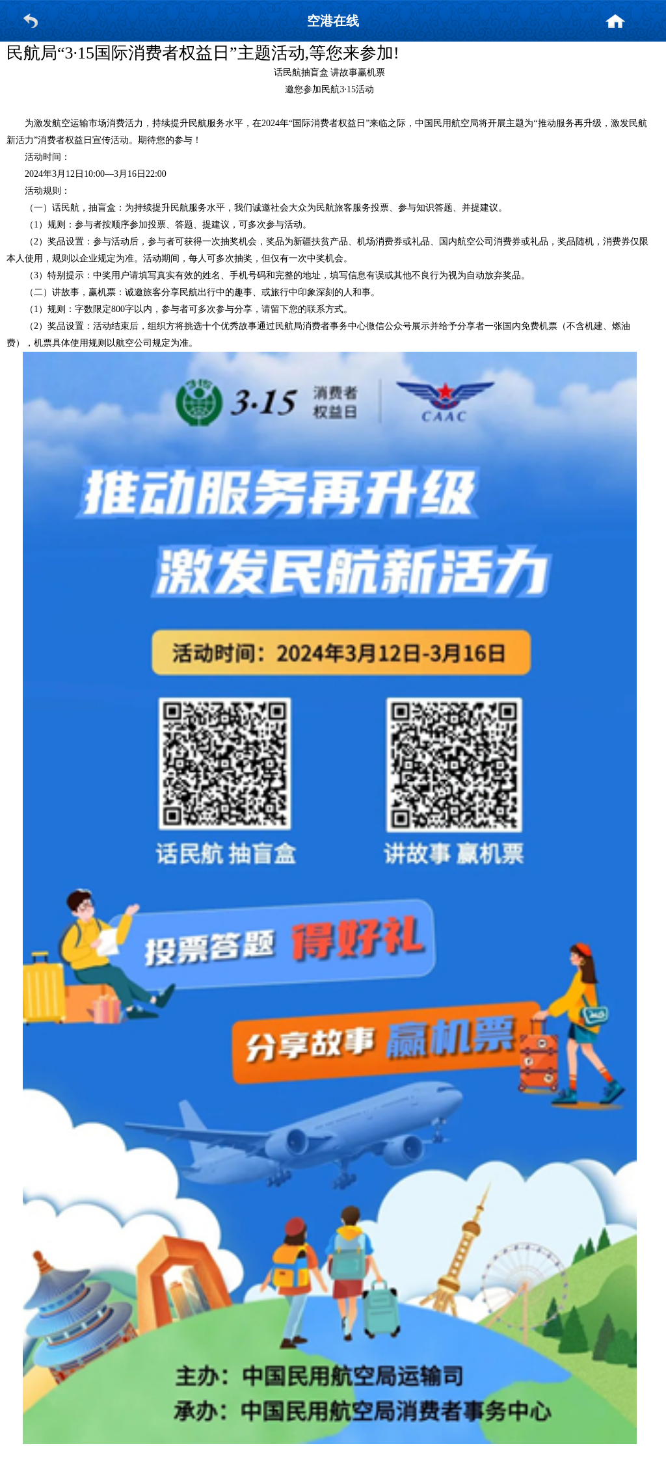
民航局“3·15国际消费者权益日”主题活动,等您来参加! (203, 53)
